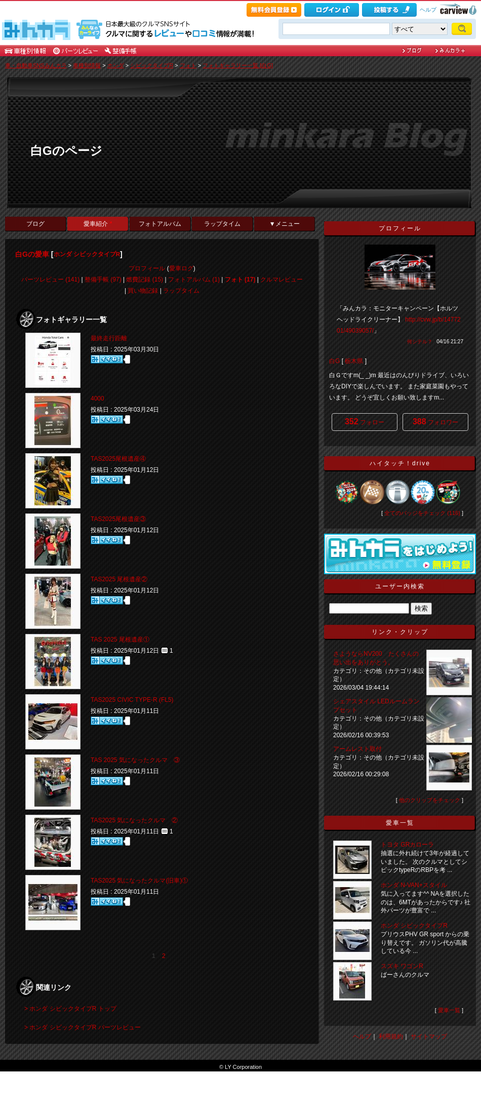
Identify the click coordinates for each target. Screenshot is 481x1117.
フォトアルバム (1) (194, 279)
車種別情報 (87, 65)
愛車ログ (181, 268)
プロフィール (147, 268)
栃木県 (354, 361)
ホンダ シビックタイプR (87, 254)
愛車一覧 (449, 1010)
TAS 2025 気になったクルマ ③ (135, 760)
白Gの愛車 (32, 254)
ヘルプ (428, 10)
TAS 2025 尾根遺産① (120, 639)
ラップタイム (222, 223)
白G (334, 361)
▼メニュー (284, 223)
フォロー (364, 421)
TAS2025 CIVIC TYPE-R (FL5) (132, 699)
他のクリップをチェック (429, 800)
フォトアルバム (160, 223)
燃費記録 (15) (144, 279)
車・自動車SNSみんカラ (36, 65)
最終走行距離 (109, 338)
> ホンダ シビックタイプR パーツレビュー (82, 1027)
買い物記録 (143, 290)
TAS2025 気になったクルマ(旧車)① (139, 880)
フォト (188, 65)
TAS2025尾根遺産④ (118, 458)
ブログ (35, 223)
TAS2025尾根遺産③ (118, 519)
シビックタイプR (151, 65)
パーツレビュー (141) (50, 279)
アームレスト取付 (357, 748)
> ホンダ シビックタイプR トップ (70, 1008)
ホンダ (115, 65)
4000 (97, 398)
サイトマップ (429, 1036)
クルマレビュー (281, 279)
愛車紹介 (98, 223)
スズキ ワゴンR (402, 966)
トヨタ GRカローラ (407, 844)
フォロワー (435, 421)
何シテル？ (419, 341)
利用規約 (391, 1036)
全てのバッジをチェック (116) (422, 513)
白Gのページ (66, 150)
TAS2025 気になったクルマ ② (134, 820)
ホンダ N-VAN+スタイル (414, 885)
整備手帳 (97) (103, 279)
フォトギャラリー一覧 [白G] (238, 65)
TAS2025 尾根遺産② (119, 579)
